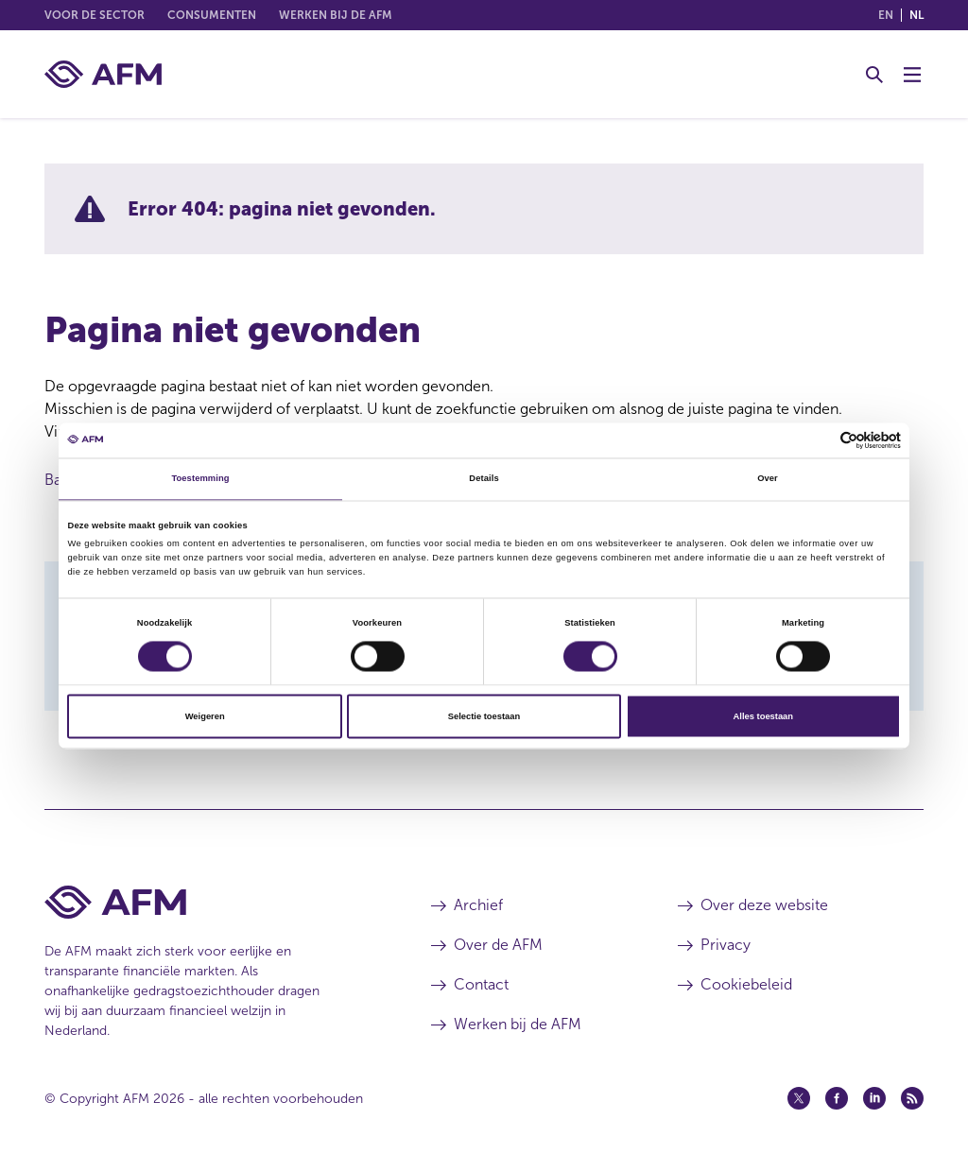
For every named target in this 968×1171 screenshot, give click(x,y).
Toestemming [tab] (200, 479)
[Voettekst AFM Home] (209, 902)
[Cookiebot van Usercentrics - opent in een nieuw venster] (818, 440)
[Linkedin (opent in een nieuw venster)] (874, 1098)
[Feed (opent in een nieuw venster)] (912, 1098)
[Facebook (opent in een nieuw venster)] (836, 1098)
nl (916, 15)
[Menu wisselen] (912, 74)
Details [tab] (483, 479)
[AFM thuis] (103, 74)
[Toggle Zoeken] (874, 74)
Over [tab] (767, 479)
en (885, 15)
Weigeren (205, 716)
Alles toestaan (763, 716)
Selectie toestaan (484, 716)
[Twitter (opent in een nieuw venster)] (798, 1098)
